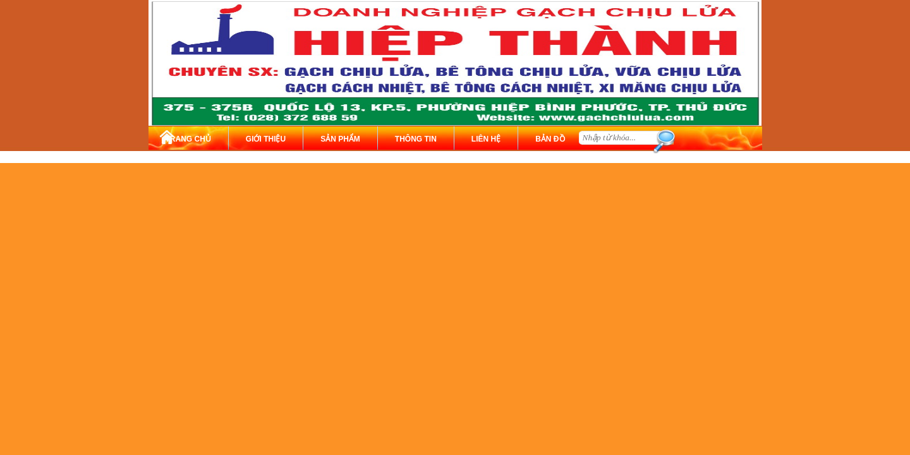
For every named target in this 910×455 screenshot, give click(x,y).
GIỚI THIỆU (266, 139)
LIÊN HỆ (485, 139)
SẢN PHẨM (340, 139)
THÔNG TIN (416, 139)
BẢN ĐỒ (549, 139)
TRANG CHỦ (188, 139)
